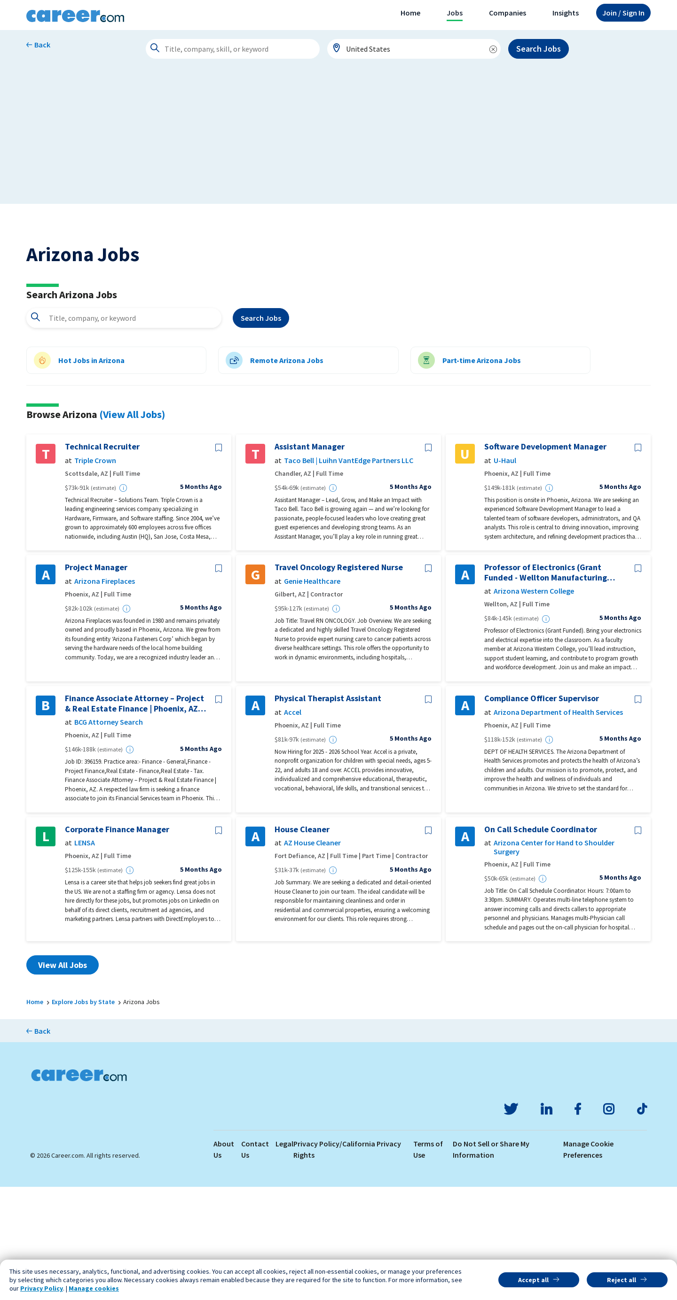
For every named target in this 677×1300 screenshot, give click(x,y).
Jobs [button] (455, 12)
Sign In (623, 12)
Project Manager (96, 681)
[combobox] (414, 49)
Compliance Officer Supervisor (541, 811)
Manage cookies (94, 1288)
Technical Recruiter (102, 560)
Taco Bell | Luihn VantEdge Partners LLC (348, 573)
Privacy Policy (41, 1288)
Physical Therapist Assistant (328, 811)
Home (410, 12)
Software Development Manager (545, 560)
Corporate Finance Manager (117, 942)
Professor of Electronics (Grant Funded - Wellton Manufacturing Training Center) (545, 686)
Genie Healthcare (312, 694)
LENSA (84, 956)
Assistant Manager (310, 560)
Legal (284, 1256)
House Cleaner (302, 942)
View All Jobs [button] (62, 1078)
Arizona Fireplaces (104, 694)
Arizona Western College (534, 704)
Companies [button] (507, 12)
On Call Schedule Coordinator (540, 942)
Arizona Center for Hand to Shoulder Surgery (554, 961)
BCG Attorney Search (108, 835)
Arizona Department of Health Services (558, 825)
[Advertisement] (338, 138)
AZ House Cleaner (312, 956)
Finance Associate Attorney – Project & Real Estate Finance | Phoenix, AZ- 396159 (134, 816)
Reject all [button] (621, 1280)
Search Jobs (538, 48)
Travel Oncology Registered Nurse (339, 681)
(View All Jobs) (132, 527)
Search (261, 431)
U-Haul (505, 573)
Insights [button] (565, 12)
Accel (292, 825)
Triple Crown (95, 573)
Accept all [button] (533, 1280)
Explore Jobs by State (83, 1115)
